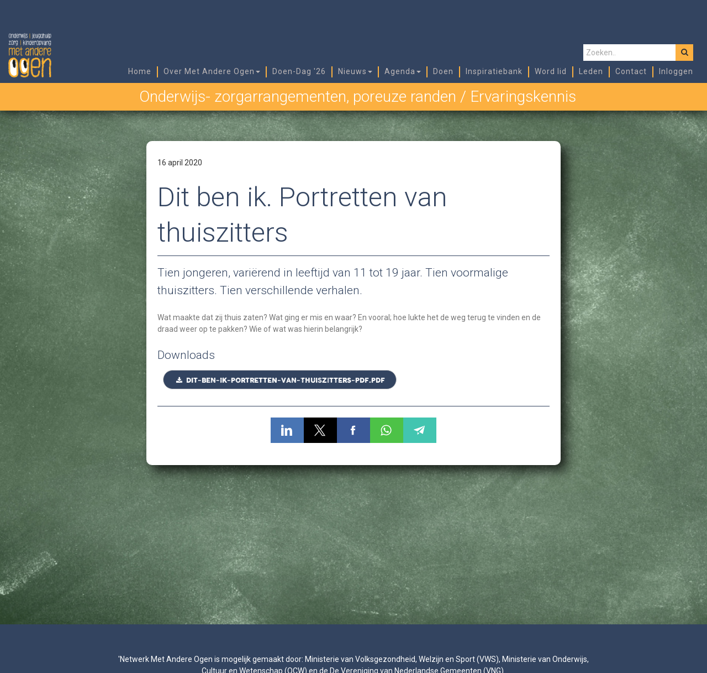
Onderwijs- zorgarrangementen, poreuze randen (297, 96)
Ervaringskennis (523, 96)
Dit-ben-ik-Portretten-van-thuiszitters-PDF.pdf (280, 380)
